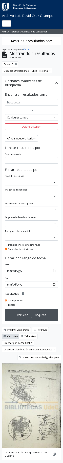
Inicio (7, 264)
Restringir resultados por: (31, 41)
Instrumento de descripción (19, 203)
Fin (6, 278)
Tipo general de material (17, 231)
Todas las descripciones (20, 249)
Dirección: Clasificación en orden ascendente (28, 349)
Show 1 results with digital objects (39, 357)
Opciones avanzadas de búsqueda (23, 83)
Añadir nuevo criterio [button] (20, 138)
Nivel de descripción (15, 175)
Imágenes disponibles (16, 189)
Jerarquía (40, 329)
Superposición (15, 300)
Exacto (11, 304)
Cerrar (26, 49)
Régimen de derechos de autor (20, 217)
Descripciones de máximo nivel (24, 244)
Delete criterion (31, 126)
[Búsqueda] (31, 102)
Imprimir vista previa (16, 329)
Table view (28, 336)
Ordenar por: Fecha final (17, 343)
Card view (11, 336)
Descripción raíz (13, 154)
